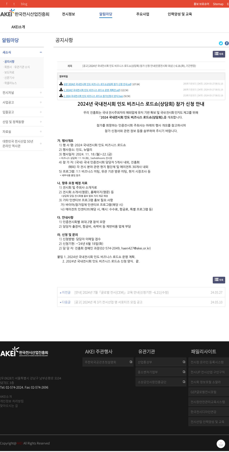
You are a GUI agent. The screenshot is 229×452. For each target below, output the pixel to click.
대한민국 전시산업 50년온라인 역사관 (17, 143)
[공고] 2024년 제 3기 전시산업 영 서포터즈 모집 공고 (108, 302)
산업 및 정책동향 (13, 121)
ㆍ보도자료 (8, 72)
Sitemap (218, 4)
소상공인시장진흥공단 (152, 382)
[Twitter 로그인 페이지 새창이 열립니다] (221, 43)
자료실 (6, 131)
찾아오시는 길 (9, 405)
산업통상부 (145, 362)
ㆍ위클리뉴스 (9, 83)
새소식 (6, 52)
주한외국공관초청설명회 (100, 362)
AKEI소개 (6, 396)
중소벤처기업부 (148, 372)
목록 (219, 54)
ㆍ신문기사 (8, 77)
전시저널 (8, 92)
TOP (221, 445)
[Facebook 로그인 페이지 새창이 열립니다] (227, 43)
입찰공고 (8, 112)
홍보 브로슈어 (201, 4)
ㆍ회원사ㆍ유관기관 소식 (16, 67)
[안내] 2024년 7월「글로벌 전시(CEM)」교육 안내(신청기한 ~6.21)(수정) (121, 292)
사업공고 (8, 102)
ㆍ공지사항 (8, 61)
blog (24, 3)
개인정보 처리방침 (12, 401)
